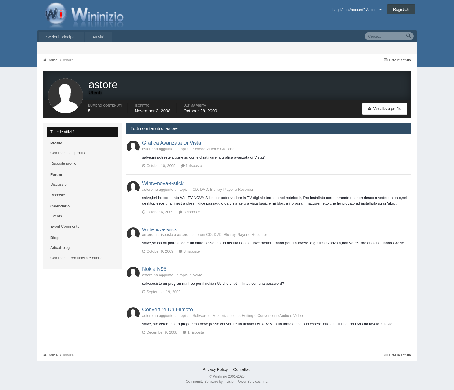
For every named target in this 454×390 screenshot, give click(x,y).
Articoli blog (60, 247)
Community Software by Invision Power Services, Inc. (227, 382)
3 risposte (189, 212)
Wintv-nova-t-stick (163, 183)
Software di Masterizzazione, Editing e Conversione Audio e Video (248, 315)
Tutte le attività (62, 132)
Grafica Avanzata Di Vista (171, 143)
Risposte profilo (63, 163)
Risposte (57, 195)
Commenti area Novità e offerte (76, 258)
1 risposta (191, 165)
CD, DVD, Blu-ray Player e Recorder (223, 189)
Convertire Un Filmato (167, 309)
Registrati (401, 9)
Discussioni (59, 184)
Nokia (197, 275)
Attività (98, 37)
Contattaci (242, 369)
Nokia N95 (154, 269)
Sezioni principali (61, 37)
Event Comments (64, 226)
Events (56, 216)
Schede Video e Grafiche (213, 149)
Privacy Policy (215, 369)
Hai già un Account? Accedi (357, 10)
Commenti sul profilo (67, 153)
